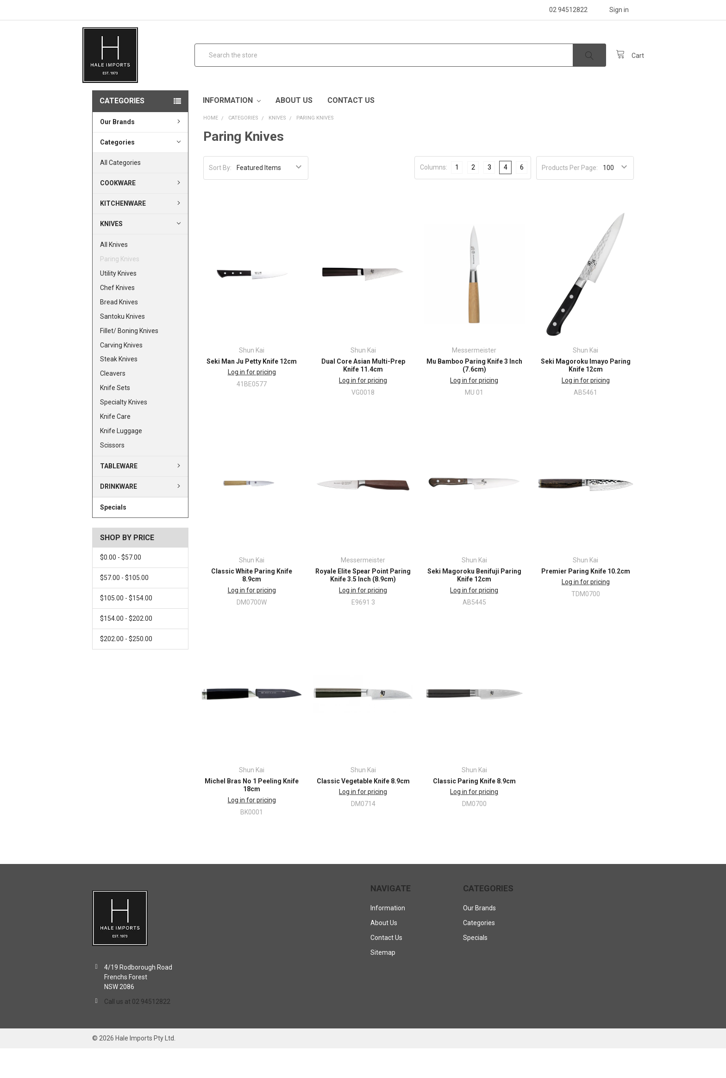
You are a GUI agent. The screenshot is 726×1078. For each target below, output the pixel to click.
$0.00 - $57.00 (120, 587)
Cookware (141, 212)
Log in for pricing (252, 401)
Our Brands (141, 151)
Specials (113, 537)
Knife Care (115, 446)
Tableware (141, 495)
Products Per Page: (570, 197)
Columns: (433, 197)
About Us (294, 130)
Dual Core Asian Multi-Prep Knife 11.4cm (363, 395)
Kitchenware (141, 233)
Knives (140, 253)
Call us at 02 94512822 (137, 1031)
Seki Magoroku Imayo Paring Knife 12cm (586, 395)
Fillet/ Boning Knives (129, 360)
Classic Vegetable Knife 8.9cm (363, 810)
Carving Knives (121, 374)
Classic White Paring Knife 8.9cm (251, 605)
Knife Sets (115, 417)
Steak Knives (119, 388)
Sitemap (382, 982)
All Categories (120, 192)
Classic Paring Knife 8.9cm (474, 810)
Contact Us (351, 130)
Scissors (112, 475)
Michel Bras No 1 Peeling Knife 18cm (252, 815)
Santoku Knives (122, 346)
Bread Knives (119, 331)
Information (232, 130)
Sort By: (220, 197)
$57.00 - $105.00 (124, 607)
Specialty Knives (123, 431)
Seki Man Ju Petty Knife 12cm (252, 391)
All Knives (114, 274)
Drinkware (141, 516)
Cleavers (112, 403)
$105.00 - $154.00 (126, 627)
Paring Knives (119, 288)
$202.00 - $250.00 (126, 668)
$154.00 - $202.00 (126, 648)
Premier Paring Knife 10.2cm (585, 601)
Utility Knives (118, 303)
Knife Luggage (121, 460)
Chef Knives (117, 317)
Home (210, 148)
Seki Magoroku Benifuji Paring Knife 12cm (474, 605)
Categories (122, 130)
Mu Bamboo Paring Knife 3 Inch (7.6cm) (474, 395)
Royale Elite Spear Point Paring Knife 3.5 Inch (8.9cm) (363, 605)
